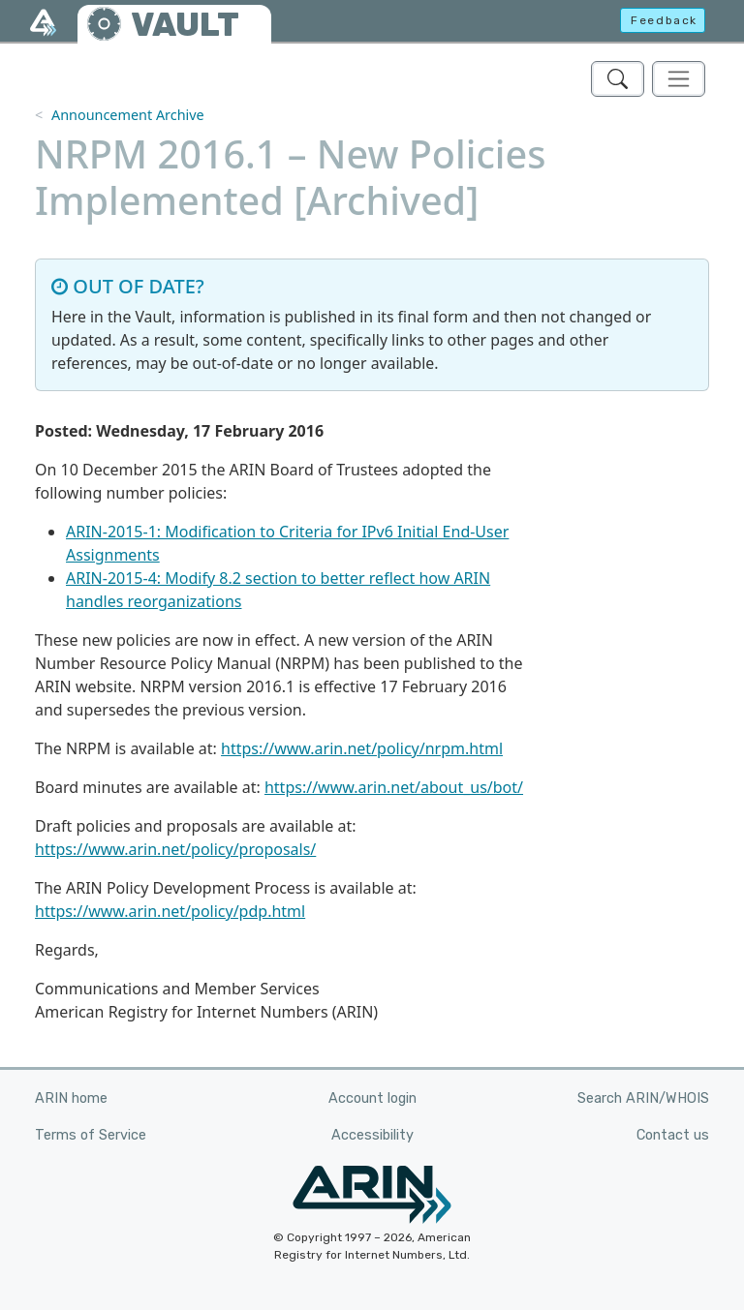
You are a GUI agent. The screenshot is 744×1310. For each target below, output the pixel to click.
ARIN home (71, 1098)
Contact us (672, 1135)
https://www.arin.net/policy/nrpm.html (362, 748)
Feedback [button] (664, 20)
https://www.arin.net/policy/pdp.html (170, 911)
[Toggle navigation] (678, 79)
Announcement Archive (127, 115)
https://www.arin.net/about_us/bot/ (393, 787)
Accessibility (372, 1135)
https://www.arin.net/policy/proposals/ (175, 849)
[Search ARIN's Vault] (617, 79)
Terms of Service (90, 1135)
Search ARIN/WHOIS (643, 1098)
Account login (372, 1098)
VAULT (185, 25)
